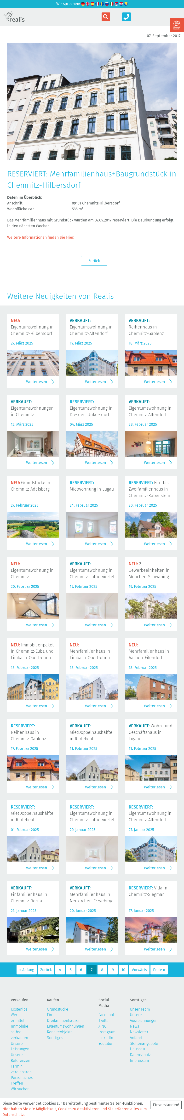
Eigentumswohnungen (65, 1026)
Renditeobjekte (60, 1032)
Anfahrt (136, 1037)
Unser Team (140, 1009)
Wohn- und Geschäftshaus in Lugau (150, 732)
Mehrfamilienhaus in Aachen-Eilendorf (149, 651)
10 (123, 969)
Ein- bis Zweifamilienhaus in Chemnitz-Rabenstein (149, 489)
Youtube (105, 1043)
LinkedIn (105, 1037)
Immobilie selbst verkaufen (19, 1032)
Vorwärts (139, 969)
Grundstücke (57, 1009)
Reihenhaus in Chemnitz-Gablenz (146, 327)
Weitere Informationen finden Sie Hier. (40, 237)
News (134, 1026)
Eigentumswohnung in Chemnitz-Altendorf (91, 327)
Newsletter (139, 1032)
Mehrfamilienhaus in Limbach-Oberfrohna (90, 651)
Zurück (94, 261)
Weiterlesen (36, 381)
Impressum (139, 1060)
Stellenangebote (144, 1043)
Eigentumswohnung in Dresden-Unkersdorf (91, 408)
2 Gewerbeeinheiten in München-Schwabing (149, 570)
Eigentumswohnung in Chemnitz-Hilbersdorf (32, 327)
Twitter (104, 1020)
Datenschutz (140, 1054)
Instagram (106, 1032)
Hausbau (137, 1049)
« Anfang (26, 969)
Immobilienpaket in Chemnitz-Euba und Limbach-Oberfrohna (32, 651)
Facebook (106, 1015)
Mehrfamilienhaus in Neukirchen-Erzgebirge (92, 894)
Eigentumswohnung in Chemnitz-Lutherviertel (92, 570)
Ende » (159, 969)
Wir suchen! (20, 1089)
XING (102, 1026)
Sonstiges (55, 1037)
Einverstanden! (166, 1105)
